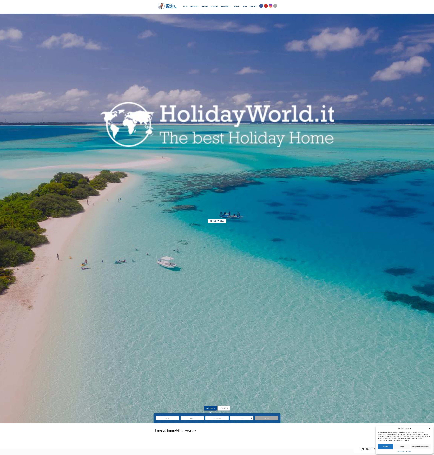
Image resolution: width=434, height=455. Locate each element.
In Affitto (223, 408)
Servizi (237, 6)
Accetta (385, 447)
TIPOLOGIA (217, 418)
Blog (245, 6)
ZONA (192, 418)
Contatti (253, 6)
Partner (204, 6)
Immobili (194, 6)
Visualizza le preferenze (421, 447)
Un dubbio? (226, 6)
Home (185, 6)
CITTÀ (167, 418)
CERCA (267, 418)
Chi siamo (214, 6)
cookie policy (401, 451)
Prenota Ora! (217, 221)
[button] (430, 428)
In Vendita (210, 408)
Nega (402, 447)
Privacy (408, 451)
